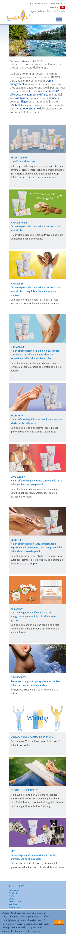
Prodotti (13, 893)
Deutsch (51, 11)
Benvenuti (14, 890)
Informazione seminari (15, 903)
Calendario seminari (14, 908)
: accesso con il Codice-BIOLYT (46, 3)
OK (59, 922)
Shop (11, 898)
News (12, 896)
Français (61, 11)
